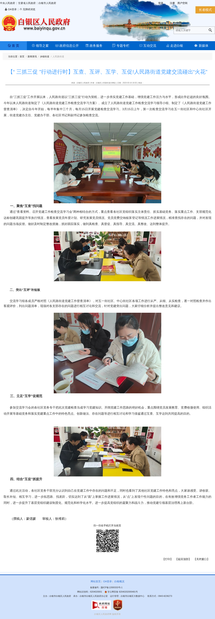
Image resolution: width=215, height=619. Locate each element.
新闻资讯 (32, 56)
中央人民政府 (7, 3)
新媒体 (201, 45)
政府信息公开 (67, 45)
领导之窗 (40, 45)
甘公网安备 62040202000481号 (121, 592)
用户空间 (182, 3)
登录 (158, 3)
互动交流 (147, 45)
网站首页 (96, 581)
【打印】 (167, 559)
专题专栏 (120, 45)
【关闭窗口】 (202, 559)
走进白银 (174, 45)
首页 (22, 56)
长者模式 (205, 10)
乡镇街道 (44, 56)
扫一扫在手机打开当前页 (107, 525)
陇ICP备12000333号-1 (111, 587)
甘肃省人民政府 (27, 3)
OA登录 (10, 9)
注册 (170, 3)
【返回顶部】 (183, 559)
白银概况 (119, 581)
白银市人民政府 (47, 3)
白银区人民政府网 (102, 614)
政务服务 (93, 45)
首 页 (13, 45)
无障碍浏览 (27, 9)
